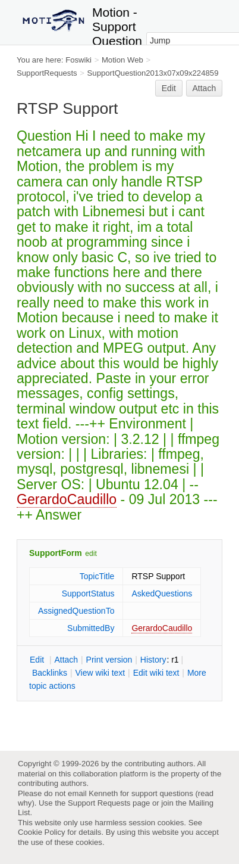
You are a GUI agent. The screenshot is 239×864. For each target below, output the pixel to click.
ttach (66, 659)
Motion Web (122, 59)
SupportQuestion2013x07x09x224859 (153, 73)
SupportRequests (47, 73)
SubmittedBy (90, 628)
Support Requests (99, 802)
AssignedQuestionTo (76, 611)
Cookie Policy (41, 832)
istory (153, 659)
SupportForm (55, 553)
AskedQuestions (161, 593)
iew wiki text (100, 672)
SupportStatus (88, 593)
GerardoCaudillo (67, 499)
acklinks (49, 672)
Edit (169, 88)
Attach (204, 88)
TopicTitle (97, 576)
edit (90, 553)
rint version (109, 659)
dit (38, 659)
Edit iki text (156, 672)
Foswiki (78, 59)
